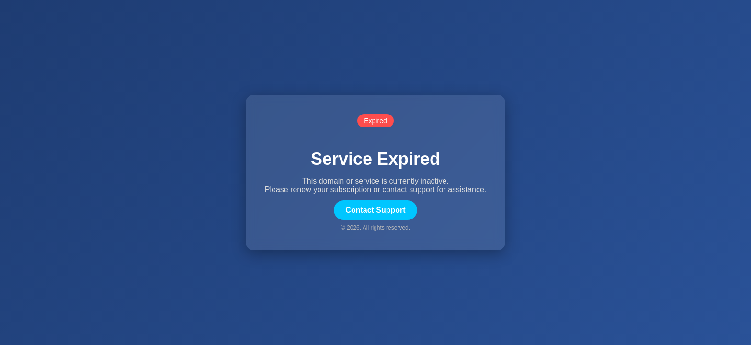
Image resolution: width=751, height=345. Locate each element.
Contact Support (375, 210)
